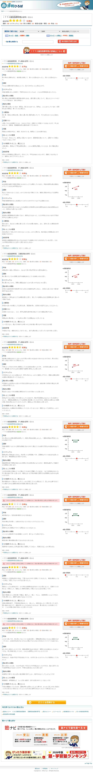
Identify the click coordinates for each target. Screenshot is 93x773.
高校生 (71, 35)
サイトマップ (54, 768)
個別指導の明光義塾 (9, 714)
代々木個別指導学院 (82, 711)
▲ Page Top (88, 763)
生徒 (16, 35)
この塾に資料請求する (77, 66)
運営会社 (37, 768)
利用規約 (45, 768)
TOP (2, 11)
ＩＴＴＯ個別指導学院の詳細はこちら (46, 51)
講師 (27, 35)
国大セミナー (47, 711)
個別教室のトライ (68, 711)
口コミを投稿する (46, 702)
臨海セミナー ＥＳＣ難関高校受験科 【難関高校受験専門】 (22, 711)
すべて (11, 35)
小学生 (58, 35)
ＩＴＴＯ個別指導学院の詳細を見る (13, 63)
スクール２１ (57, 711)
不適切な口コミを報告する (10, 162)
